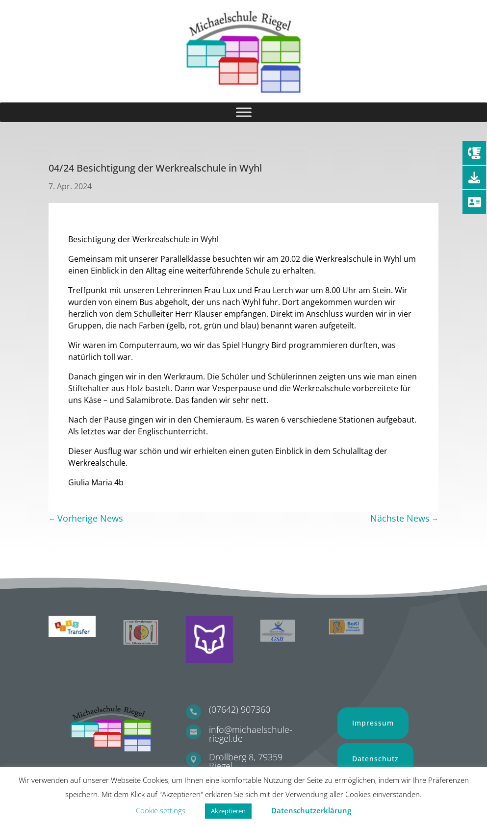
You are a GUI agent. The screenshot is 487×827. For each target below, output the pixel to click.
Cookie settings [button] (160, 810)
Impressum (373, 722)
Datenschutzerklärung (311, 810)
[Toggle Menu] (244, 112)
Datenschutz (375, 758)
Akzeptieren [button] (228, 810)
